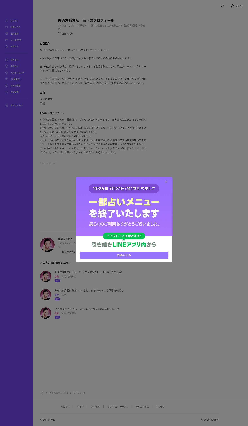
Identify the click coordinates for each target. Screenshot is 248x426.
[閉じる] (166, 182)
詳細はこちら (124, 255)
